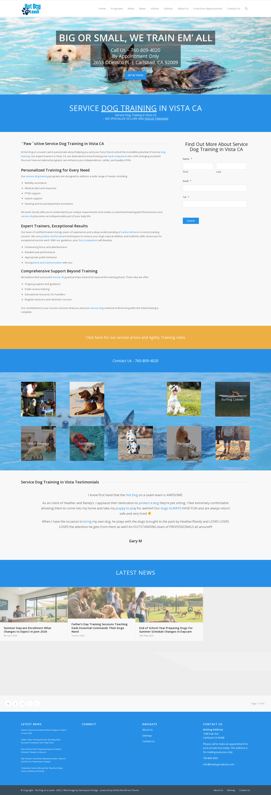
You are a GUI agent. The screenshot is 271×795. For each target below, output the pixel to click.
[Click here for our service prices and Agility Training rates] (135, 337)
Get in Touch (135, 75)
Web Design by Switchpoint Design (80, 790)
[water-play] (38, 443)
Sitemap (147, 735)
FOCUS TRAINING (156, 118)
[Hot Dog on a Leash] (31, 8)
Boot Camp (232, 444)
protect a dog (149, 503)
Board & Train (184, 400)
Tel (186, 197)
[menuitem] (102, 8)
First (185, 171)
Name (187, 159)
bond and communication (47, 262)
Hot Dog (132, 495)
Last (218, 171)
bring (87, 521)
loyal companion (117, 156)
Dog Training (129, 108)
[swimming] (87, 443)
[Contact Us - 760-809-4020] (135, 360)
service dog (27, 216)
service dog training (37, 176)
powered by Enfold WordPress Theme (119, 790)
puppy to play (126, 508)
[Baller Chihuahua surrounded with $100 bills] (184, 443)
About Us (147, 729)
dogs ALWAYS (171, 508)
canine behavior (130, 232)
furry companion (88, 240)
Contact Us (148, 741)
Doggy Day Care (86, 400)
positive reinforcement (53, 236)
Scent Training (135, 445)
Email (187, 181)
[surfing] (232, 399)
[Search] (246, 8)
